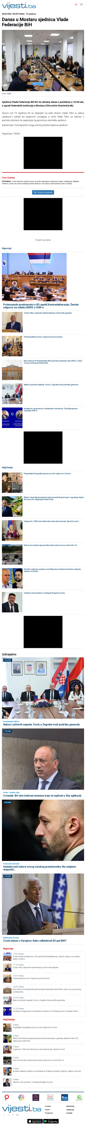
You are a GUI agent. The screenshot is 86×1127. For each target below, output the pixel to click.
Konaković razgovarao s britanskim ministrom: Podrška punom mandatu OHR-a (51, 410)
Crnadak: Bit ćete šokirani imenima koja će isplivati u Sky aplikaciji (42, 795)
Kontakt (69, 1113)
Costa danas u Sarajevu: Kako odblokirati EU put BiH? (34, 940)
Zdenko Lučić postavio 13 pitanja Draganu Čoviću (44, 593)
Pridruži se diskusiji (43, 192)
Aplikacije (70, 1110)
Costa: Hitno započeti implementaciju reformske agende (48, 313)
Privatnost (49, 1113)
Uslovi (47, 1110)
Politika (8, 660)
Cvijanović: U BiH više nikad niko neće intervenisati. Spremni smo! (51, 521)
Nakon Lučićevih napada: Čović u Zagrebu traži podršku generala (51, 385)
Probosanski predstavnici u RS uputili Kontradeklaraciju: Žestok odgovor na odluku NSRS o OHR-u (41, 306)
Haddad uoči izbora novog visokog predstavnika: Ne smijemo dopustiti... (39, 868)
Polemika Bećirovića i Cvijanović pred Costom (43, 337)
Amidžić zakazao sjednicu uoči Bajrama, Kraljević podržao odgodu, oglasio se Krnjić (52, 570)
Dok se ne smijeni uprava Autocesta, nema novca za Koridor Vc (50, 545)
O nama (48, 1106)
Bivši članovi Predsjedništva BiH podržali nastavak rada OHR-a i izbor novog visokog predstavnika (53, 362)
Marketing (70, 1106)
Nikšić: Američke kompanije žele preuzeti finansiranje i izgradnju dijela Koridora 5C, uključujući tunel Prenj (54, 498)
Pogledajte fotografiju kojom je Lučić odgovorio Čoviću (47, 474)
